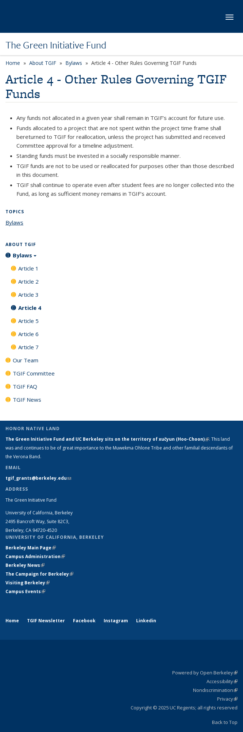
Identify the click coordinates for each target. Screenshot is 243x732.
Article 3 (28, 294)
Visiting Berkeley (27, 583)
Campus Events (25, 591)
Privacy (227, 699)
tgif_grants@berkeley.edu (38, 478)
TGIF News (27, 399)
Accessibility (222, 681)
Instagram (116, 621)
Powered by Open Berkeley (205, 672)
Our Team (25, 360)
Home (12, 62)
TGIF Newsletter (46, 621)
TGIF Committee (34, 373)
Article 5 (28, 320)
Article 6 (28, 334)
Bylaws (73, 62)
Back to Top (225, 722)
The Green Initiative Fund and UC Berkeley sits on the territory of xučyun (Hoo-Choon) (107, 439)
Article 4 (29, 307)
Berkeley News (25, 565)
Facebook (84, 621)
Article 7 (28, 347)
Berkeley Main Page (30, 548)
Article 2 (28, 281)
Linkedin (146, 621)
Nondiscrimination (215, 690)
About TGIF (42, 62)
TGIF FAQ (25, 386)
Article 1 (28, 268)
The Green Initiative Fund (55, 44)
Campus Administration (35, 556)
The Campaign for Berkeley (39, 574)
